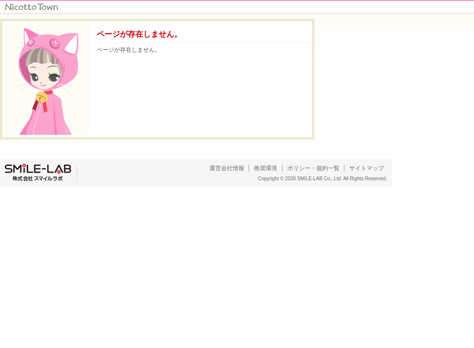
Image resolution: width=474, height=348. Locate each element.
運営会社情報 (226, 168)
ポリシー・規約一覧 (313, 168)
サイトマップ (366, 168)
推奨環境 (265, 168)
